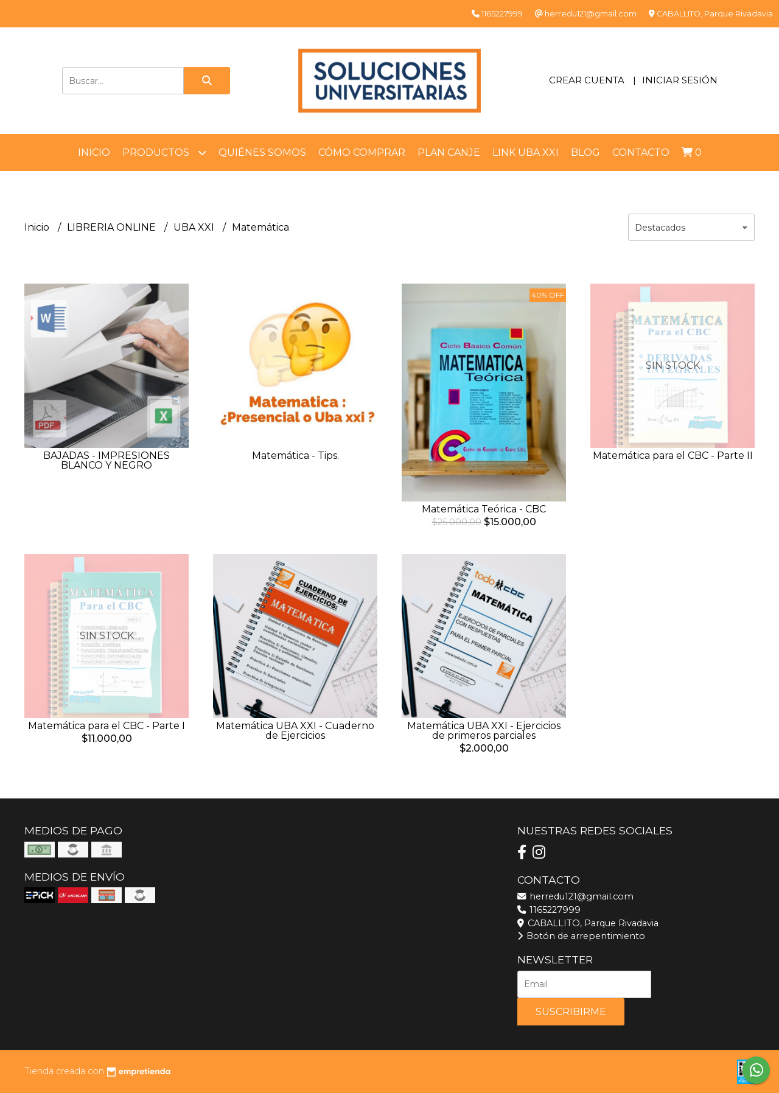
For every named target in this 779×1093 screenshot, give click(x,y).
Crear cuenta (586, 80)
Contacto (640, 152)
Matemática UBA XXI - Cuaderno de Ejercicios (295, 730)
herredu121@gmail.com (575, 896)
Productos (164, 152)
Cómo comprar (361, 152)
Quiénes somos (262, 152)
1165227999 (549, 909)
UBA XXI (195, 227)
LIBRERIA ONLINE (112, 227)
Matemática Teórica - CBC (484, 509)
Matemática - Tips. (295, 455)
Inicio (94, 152)
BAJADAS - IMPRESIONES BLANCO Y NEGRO (106, 460)
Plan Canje (448, 152)
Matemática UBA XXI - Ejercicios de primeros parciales (484, 730)
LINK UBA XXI (525, 152)
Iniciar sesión (680, 80)
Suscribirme (571, 1012)
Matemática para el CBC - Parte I (106, 726)
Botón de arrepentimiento (581, 936)
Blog (585, 152)
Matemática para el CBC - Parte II (673, 455)
